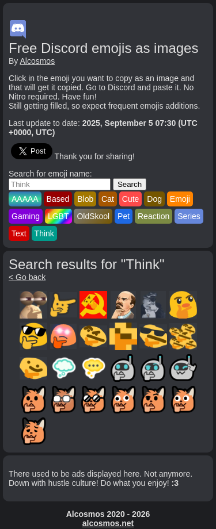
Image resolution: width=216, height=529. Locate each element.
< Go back (27, 277)
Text (19, 233)
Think (44, 233)
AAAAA (25, 199)
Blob (85, 199)
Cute (130, 199)
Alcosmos (37, 61)
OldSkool (93, 216)
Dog (154, 199)
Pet (124, 216)
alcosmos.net (108, 523)
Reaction (153, 216)
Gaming (26, 216)
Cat (107, 199)
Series (188, 216)
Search (130, 184)
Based (58, 199)
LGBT (58, 216)
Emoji (180, 199)
